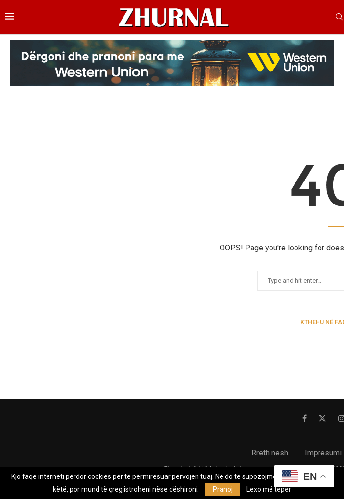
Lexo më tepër (268, 489)
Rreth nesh (269, 452)
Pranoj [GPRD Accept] (223, 489)
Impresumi (323, 452)
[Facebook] (304, 418)
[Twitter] (322, 418)
